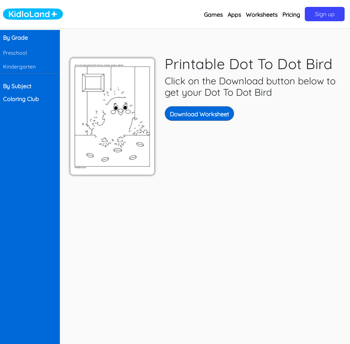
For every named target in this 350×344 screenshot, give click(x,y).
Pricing (291, 14)
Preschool (15, 52)
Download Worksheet (199, 114)
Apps (234, 14)
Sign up (325, 14)
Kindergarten (19, 66)
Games (213, 14)
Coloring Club (21, 99)
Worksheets (262, 14)
